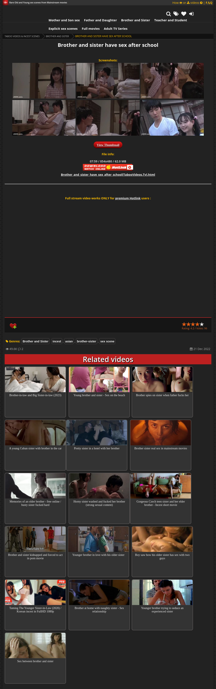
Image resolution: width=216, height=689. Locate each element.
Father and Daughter (88, 9)
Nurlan (81, 622)
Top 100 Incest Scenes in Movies (108, 591)
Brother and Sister (123, 9)
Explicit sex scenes (50, 18)
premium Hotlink (127, 188)
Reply (165, 637)
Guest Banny (82, 644)
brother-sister (86, 330)
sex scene (107, 330)
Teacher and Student (158, 9)
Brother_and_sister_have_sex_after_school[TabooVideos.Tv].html (108, 164)
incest (57, 330)
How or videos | (192, 3)
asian (69, 330)
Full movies (79, 18)
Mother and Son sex (52, 9)
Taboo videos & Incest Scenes (24, 25)
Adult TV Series (103, 18)
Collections (108, 603)
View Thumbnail (108, 134)
